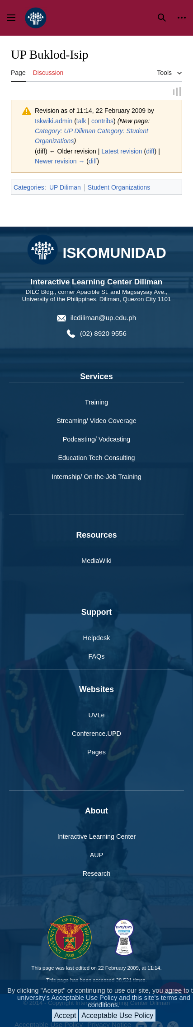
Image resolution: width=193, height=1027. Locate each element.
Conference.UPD (96, 733)
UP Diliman (65, 187)
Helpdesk (96, 637)
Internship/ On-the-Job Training (96, 476)
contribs (102, 121)
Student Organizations (119, 187)
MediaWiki (96, 560)
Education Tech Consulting (96, 457)
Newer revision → (60, 161)
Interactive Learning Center (96, 836)
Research (97, 873)
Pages (96, 752)
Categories (29, 187)
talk (81, 121)
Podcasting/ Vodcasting (97, 439)
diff (150, 151)
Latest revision (121, 151)
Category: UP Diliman (65, 131)
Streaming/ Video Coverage (96, 420)
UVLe (97, 715)
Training (96, 402)
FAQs (97, 656)
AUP (97, 855)
